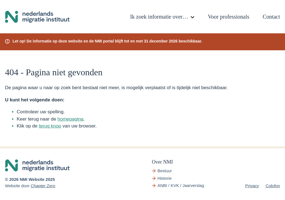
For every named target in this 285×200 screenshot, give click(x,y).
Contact (271, 17)
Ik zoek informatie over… (159, 17)
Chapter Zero (43, 185)
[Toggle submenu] (193, 17)
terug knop (50, 126)
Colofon (273, 185)
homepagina (70, 119)
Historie (165, 178)
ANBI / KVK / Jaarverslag (181, 185)
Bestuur (165, 170)
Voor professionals (228, 17)
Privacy (252, 185)
